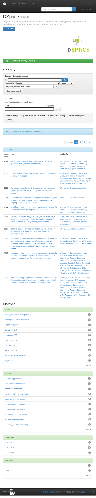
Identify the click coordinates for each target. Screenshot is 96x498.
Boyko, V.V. (76, 271)
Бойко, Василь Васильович (71, 241)
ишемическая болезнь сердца (17, 394)
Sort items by (30, 116)
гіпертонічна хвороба (13, 389)
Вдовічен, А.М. (66, 178)
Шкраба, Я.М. (65, 263)
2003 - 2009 (9, 453)
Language (86, 3)
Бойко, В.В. (69, 266)
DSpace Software (50, 492)
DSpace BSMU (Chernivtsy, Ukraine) (20, 61)
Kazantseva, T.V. (71, 280)
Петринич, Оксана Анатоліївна (73, 164)
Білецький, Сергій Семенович (72, 176)
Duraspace (80, 492)
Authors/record (73, 116)
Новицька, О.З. (66, 219)
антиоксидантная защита (15, 404)
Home (13, 3)
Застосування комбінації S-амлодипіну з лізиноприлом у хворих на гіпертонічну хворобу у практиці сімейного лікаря (33, 190)
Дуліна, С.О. (81, 183)
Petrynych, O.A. (70, 273)
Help (32, 3)
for (6, 80)
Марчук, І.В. (65, 293)
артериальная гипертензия (16, 414)
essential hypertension (13, 379)
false (7, 471)
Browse (23, 3)
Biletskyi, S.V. (65, 271)
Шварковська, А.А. (67, 183)
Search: (8, 76)
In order (51, 116)
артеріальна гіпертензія (14, 419)
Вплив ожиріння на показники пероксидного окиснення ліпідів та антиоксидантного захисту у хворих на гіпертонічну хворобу (33, 231)
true (6, 466)
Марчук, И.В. (65, 298)
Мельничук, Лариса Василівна (72, 169)
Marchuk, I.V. (84, 280)
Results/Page (10, 116)
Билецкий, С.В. (77, 293)
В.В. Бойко (76, 263)
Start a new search (14, 91)
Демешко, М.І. (79, 178)
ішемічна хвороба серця (15, 399)
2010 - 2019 (9, 448)
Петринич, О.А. (66, 268)
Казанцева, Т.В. (81, 266)
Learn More (9, 29)
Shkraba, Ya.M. (83, 273)
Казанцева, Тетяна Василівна (72, 166)
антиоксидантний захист (15, 409)
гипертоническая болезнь (15, 384)
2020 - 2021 (9, 443)
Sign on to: (85, 9)
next (89, 142)
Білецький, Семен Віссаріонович (73, 161)
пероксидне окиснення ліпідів (17, 425)
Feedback (90, 492)
